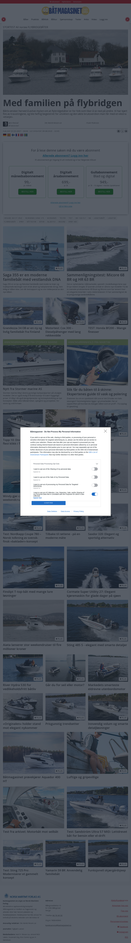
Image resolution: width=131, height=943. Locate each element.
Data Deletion (52, 511)
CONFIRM (48, 503)
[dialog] (65, 471)
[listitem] (65, 464)
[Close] (106, 432)
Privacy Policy (79, 511)
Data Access (65, 511)
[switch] (95, 469)
